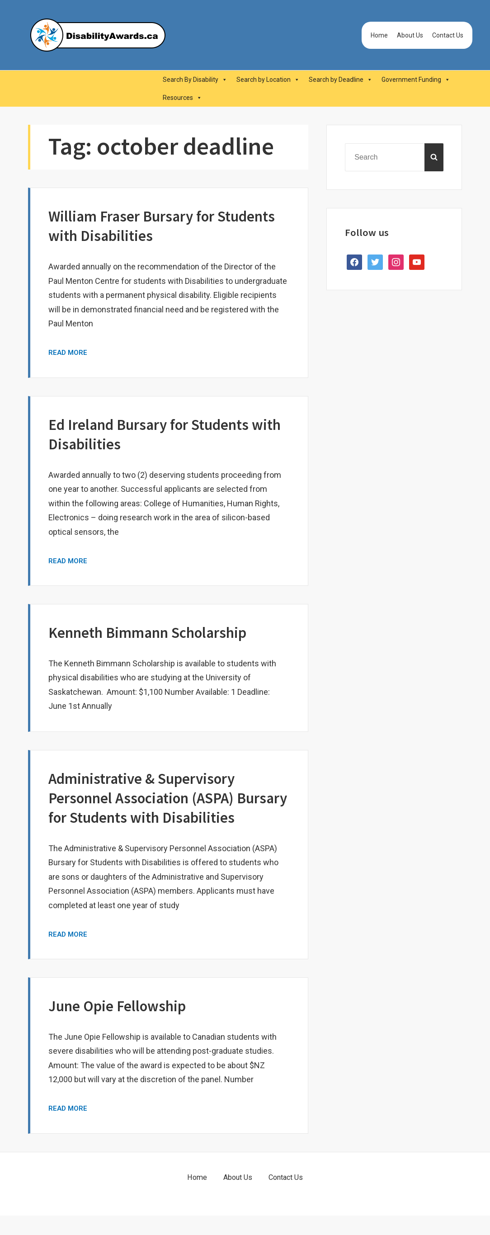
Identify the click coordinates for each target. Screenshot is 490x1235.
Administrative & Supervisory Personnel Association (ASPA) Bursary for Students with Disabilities (150, 807)
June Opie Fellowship (123, 1025)
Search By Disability (195, 80)
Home (379, 35)
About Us (410, 35)
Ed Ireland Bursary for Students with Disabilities (159, 434)
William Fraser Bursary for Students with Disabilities (139, 225)
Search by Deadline (340, 80)
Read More (68, 352)
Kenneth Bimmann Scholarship (158, 632)
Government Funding (416, 80)
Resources (182, 98)
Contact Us (447, 35)
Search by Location (268, 80)
